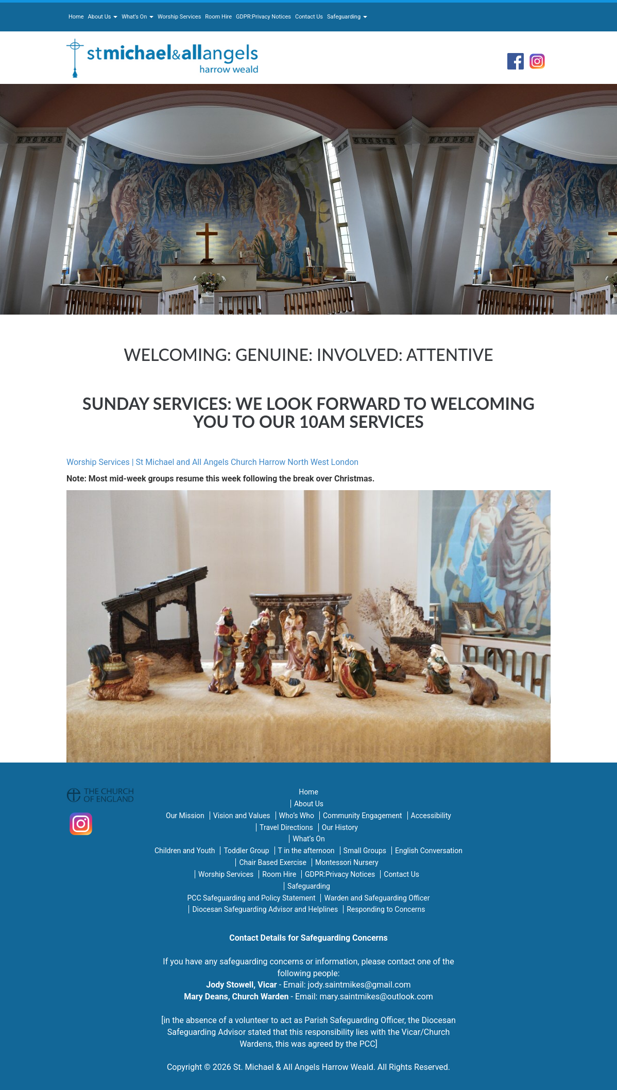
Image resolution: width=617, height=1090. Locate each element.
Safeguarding (347, 16)
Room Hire (218, 16)
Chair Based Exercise (272, 862)
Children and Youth (185, 850)
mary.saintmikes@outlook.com (376, 996)
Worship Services (179, 16)
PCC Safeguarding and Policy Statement (251, 898)
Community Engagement (362, 815)
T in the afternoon (306, 850)
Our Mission (185, 815)
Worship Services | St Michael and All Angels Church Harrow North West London (212, 462)
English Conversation (428, 850)
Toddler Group (246, 850)
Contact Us (309, 16)
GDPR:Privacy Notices (263, 16)
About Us (103, 16)
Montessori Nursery (347, 862)
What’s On (137, 16)
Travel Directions (286, 827)
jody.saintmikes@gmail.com (359, 985)
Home (76, 16)
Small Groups (365, 850)
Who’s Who (296, 815)
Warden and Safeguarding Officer (377, 898)
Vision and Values (241, 815)
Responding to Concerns (386, 909)
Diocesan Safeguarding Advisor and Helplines (265, 909)
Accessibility (431, 815)
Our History (340, 827)
